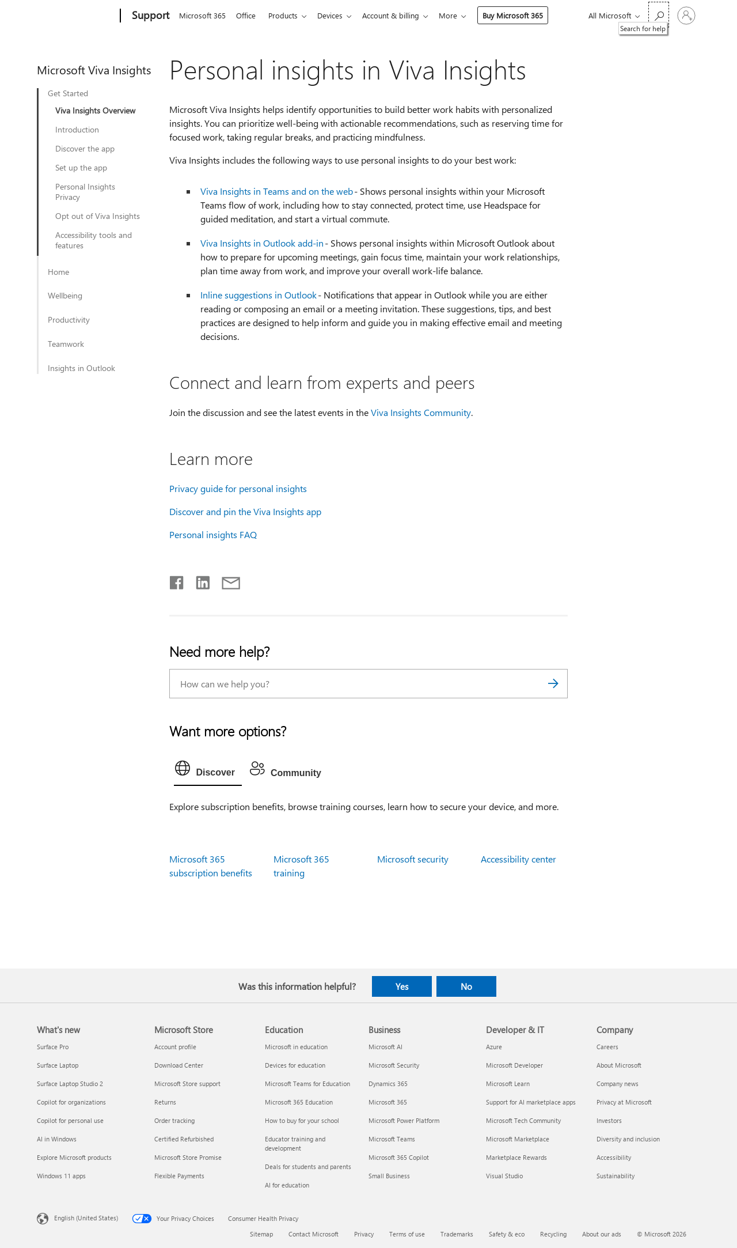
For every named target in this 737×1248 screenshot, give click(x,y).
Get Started (68, 93)
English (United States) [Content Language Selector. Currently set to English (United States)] (86, 1217)
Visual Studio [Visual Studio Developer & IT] (504, 1175)
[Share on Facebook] (177, 580)
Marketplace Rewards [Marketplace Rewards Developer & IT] (516, 1157)
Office (248, 15)
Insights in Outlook (81, 368)
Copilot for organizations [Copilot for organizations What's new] (71, 1102)
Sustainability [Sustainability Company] (616, 1175)
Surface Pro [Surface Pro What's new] (53, 1046)
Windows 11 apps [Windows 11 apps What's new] (61, 1175)
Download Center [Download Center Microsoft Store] (178, 1065)
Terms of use (407, 1234)
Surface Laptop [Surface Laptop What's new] (57, 1065)
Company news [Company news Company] (618, 1083)
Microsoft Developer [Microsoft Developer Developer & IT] (514, 1065)
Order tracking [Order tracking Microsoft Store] (174, 1120)
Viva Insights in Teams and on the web (276, 191)
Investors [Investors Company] (609, 1120)
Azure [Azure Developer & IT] (494, 1046)
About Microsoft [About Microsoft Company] (619, 1065)
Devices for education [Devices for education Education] (295, 1065)
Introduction (77, 129)
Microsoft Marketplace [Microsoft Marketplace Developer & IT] (517, 1138)
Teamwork (66, 344)
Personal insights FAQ (213, 534)
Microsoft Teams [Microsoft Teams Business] (391, 1138)
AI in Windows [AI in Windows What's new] (57, 1138)
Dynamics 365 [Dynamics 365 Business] (388, 1083)
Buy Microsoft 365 (524, 15)
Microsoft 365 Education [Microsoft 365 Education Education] (299, 1102)
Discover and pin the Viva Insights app (245, 511)
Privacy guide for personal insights (238, 488)
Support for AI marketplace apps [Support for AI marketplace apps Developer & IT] (531, 1102)
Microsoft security (413, 859)
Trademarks (456, 1234)
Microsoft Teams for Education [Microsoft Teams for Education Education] (307, 1083)
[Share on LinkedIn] (198, 580)
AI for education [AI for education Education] (287, 1185)
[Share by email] (225, 580)
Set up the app (81, 167)
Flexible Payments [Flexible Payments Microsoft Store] (179, 1175)
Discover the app (85, 148)
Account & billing (399, 15)
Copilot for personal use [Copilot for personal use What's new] (70, 1120)
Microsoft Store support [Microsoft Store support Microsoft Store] (187, 1083)
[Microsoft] (76, 16)
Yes (402, 986)
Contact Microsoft (313, 1234)
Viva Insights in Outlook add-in (262, 243)
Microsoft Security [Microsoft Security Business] (393, 1065)
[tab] (208, 771)
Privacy (364, 1234)
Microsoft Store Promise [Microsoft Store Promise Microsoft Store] (188, 1157)
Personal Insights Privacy (85, 191)
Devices (336, 15)
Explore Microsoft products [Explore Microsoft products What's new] (74, 1157)
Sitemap (261, 1234)
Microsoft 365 (202, 15)
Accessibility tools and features (93, 240)
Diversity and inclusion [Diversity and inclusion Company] (628, 1138)
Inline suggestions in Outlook (258, 295)
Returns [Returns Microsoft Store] (165, 1102)
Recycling (553, 1234)
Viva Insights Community (421, 412)
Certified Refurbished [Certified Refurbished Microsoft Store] (184, 1138)
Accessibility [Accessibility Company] (614, 1157)
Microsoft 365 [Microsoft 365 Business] (387, 1102)
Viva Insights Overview (95, 110)
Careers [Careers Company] (607, 1046)
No (466, 986)
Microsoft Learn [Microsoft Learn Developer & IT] (508, 1083)
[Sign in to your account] (686, 15)
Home (58, 272)
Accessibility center (518, 859)
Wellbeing (65, 295)
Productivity (69, 320)
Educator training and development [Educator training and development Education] (295, 1143)
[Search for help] (658, 15)
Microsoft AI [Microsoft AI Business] (385, 1046)
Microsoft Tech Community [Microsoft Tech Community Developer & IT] (523, 1120)
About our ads (601, 1234)
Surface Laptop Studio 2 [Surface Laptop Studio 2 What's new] (70, 1083)
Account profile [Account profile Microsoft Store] (175, 1046)
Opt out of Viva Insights (97, 216)
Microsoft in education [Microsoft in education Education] (296, 1046)
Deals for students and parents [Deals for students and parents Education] (308, 1166)
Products (287, 15)
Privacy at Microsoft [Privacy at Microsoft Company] (624, 1102)
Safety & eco (507, 1234)
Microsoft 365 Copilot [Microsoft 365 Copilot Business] (398, 1157)
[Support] (149, 16)
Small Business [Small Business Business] (389, 1175)
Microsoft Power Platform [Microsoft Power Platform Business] (403, 1120)
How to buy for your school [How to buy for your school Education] (302, 1120)
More (459, 15)
